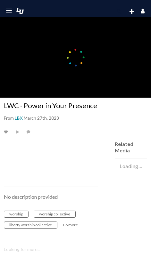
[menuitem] (119, 12)
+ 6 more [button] (70, 224)
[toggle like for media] (7, 131)
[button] (9, 10)
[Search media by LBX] (19, 118)
